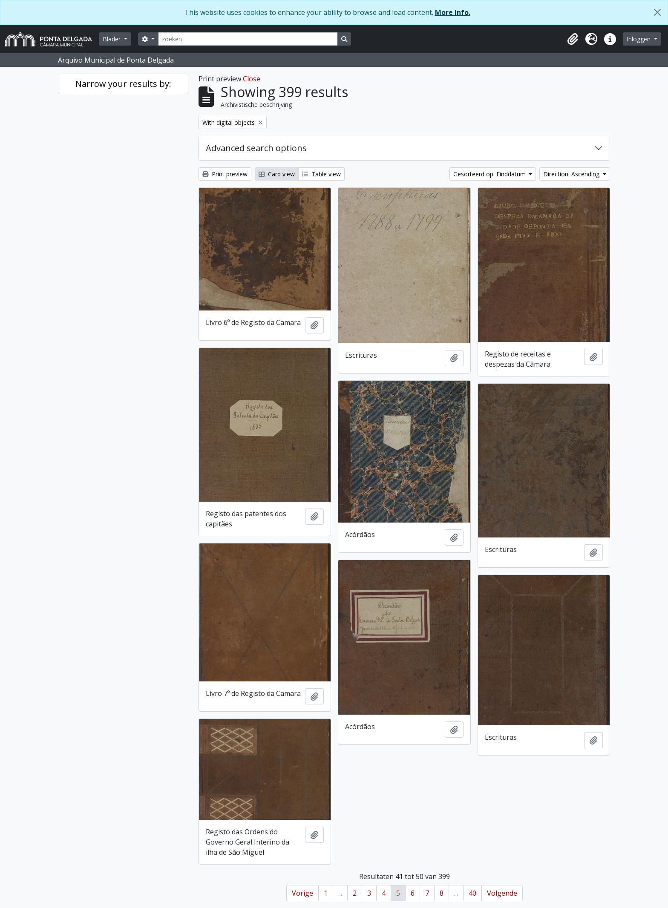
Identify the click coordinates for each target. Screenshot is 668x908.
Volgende (502, 893)
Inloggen (639, 39)
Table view (321, 174)
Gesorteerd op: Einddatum (490, 174)
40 (472, 893)
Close (251, 78)
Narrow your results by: (123, 83)
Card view (277, 174)
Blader (112, 39)
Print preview (225, 174)
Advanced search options (256, 148)
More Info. (452, 12)
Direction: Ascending (572, 174)
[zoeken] (248, 39)
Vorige (302, 893)
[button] (572, 39)
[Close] (657, 12)
